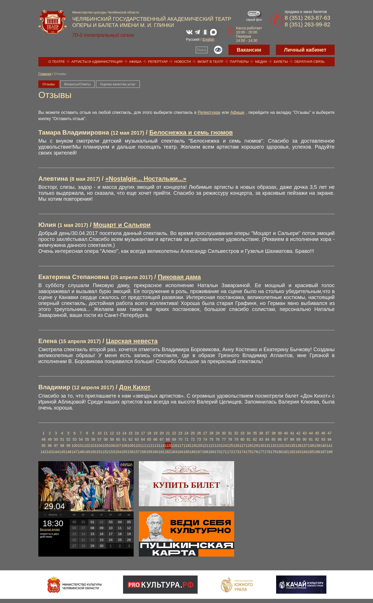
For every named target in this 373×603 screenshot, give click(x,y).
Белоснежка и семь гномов (191, 132)
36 (261, 433)
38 (273, 433)
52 (68, 439)
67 (162, 439)
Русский (192, 39)
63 (137, 439)
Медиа (261, 62)
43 (305, 433)
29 (218, 433)
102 (87, 445)
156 (130, 452)
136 (298, 445)
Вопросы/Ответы (77, 84)
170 (217, 452)
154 (118, 452)
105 (106, 445)
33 (242, 433)
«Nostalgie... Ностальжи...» (145, 178)
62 (130, 439)
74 (205, 439)
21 (168, 433)
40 (286, 433)
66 (155, 439)
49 (50, 439)
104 (99, 445)
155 (124, 452)
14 (124, 433)
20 (162, 433)
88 (292, 439)
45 (317, 433)
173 (236, 452)
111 (143, 445)
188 (329, 452)
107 (118, 445)
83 (261, 439)
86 (280, 439)
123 (217, 445)
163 (174, 452)
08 (92, 528)
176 (255, 452)
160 (155, 452)
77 (224, 439)
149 (87, 452)
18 (149, 433)
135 (292, 445)
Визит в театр (210, 62)
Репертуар (158, 62)
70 (180, 439)
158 (143, 452)
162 (168, 452)
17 (143, 433)
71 (186, 439)
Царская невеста (132, 340)
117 (180, 445)
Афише (237, 112)
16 (137, 433)
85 (273, 439)
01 (92, 522)
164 (180, 452)
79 (236, 439)
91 (311, 439)
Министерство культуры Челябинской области (105, 12)
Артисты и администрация (97, 62)
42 (298, 433)
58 (106, 439)
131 (267, 445)
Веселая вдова (50, 529)
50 (56, 439)
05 (129, 522)
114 (161, 445)
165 (186, 452)
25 (193, 433)
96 (50, 445)
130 (261, 445)
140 (323, 445)
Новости (182, 62)
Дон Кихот (134, 387)
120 (199, 445)
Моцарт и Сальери (121, 224)
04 (119, 522)
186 (317, 452)
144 (56, 452)
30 (224, 433)
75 (211, 439)
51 (62, 439)
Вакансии (249, 50)
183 (298, 452)
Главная (44, 74)
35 (255, 433)
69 (174, 439)
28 (211, 433)
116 (174, 445)
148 (81, 452)
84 (267, 439)
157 (137, 452)
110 (137, 445)
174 (242, 452)
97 (56, 445)
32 (236, 433)
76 (218, 439)
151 (99, 452)
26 (199, 433)
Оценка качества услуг (117, 84)
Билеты (281, 62)
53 (75, 439)
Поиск (201, 50)
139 (317, 445)
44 (311, 433)
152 (106, 452)
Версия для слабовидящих (218, 50)
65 (149, 439)
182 (292, 452)
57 (99, 439)
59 (112, 439)
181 (286, 452)
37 (267, 433)
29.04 (54, 506)
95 (43, 445)
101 (81, 445)
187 (323, 452)
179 (273, 452)
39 (280, 433)
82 (255, 439)
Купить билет (186, 485)
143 (50, 452)
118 (186, 445)
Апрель (53, 514)
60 (118, 439)
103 (93, 445)
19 (155, 433)
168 (205, 452)
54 (81, 439)
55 (87, 439)
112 (149, 445)
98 (62, 445)
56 (93, 439)
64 (143, 439)
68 (168, 439)
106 (112, 445)
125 (230, 445)
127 (242, 445)
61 (124, 439)
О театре (56, 62)
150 (93, 452)
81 (249, 439)
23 (180, 433)
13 (118, 433)
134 (286, 445)
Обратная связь (309, 62)
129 (255, 445)
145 (62, 452)
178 (267, 452)
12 (112, 433)
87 (286, 439)
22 (174, 433)
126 (236, 445)
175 (249, 452)
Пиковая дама (179, 276)
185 (311, 452)
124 (224, 445)
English (208, 39)
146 (68, 452)
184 (304, 452)
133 (280, 445)
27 (205, 433)
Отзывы (48, 84)
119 (193, 445)
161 (161, 452)
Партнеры (239, 62)
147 (74, 452)
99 (68, 445)
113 (155, 445)
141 (329, 445)
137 (304, 445)
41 (292, 433)
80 (242, 439)
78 (230, 439)
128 (249, 445)
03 (110, 522)
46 (323, 433)
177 (261, 452)
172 (230, 452)
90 (305, 439)
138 (311, 445)
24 (186, 433)
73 (199, 439)
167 (199, 452)
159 (149, 452)
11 (106, 433)
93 (323, 439)
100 (74, 445)
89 (298, 439)
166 (193, 452)
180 (280, 452)
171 (224, 452)
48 (43, 439)
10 (99, 433)
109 (130, 445)
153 (112, 452)
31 (230, 433)
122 (211, 445)
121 (205, 445)
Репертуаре (209, 112)
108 (124, 445)
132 (273, 445)
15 (130, 433)
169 (211, 452)
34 (249, 433)
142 (43, 452)
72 (193, 439)
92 (317, 439)
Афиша (135, 62)
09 (101, 528)
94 (329, 439)
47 (329, 433)
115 (168, 445)
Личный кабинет (305, 50)
